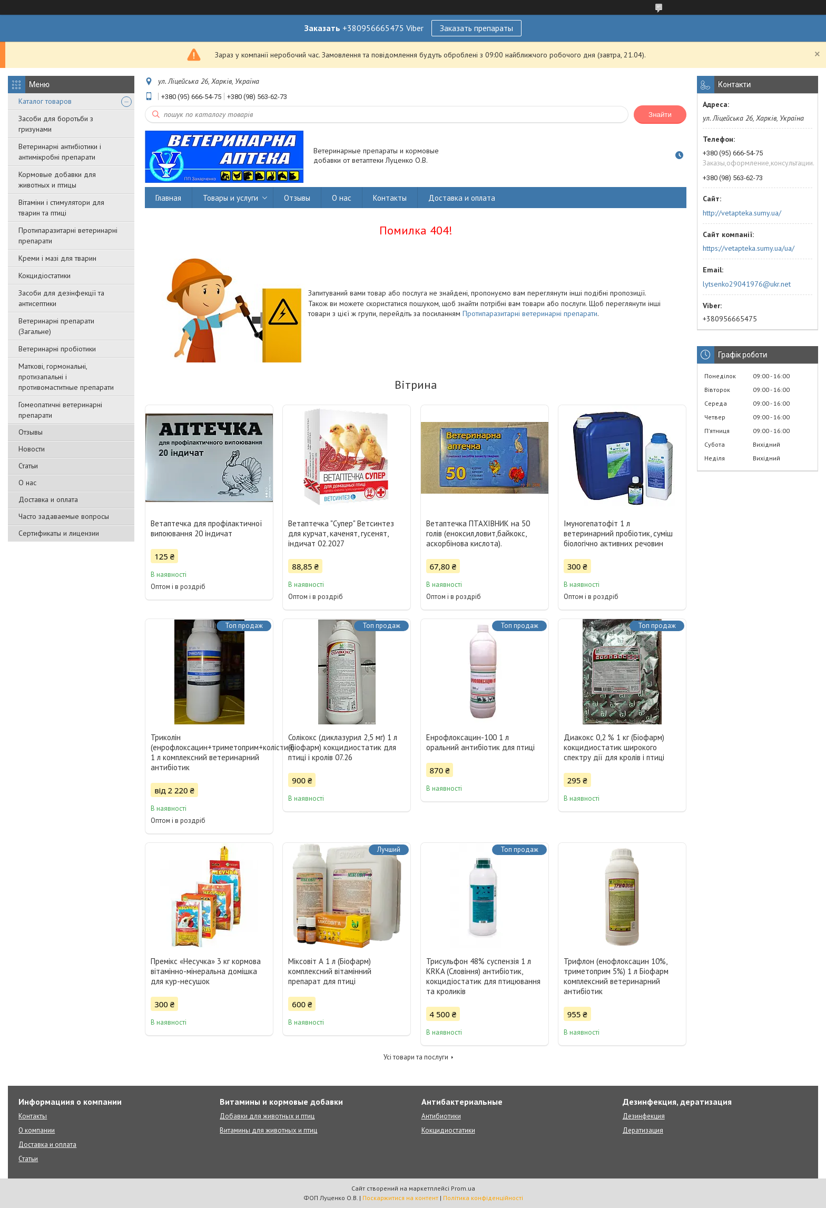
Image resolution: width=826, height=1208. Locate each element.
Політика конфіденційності (483, 1198)
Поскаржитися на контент (400, 1198)
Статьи (28, 465)
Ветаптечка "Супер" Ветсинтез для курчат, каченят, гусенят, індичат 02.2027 (341, 533)
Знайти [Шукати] (660, 115)
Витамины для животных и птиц (268, 1130)
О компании (36, 1130)
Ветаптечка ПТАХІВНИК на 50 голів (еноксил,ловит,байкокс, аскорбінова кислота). (478, 533)
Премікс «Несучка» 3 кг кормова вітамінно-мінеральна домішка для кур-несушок (206, 971)
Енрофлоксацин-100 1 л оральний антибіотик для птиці (480, 742)
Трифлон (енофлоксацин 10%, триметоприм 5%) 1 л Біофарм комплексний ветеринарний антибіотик (616, 976)
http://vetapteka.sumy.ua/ (742, 213)
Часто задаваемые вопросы (63, 516)
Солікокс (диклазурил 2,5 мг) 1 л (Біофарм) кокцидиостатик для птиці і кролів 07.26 (342, 747)
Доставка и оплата (48, 499)
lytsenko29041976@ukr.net (747, 284)
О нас (27, 482)
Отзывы (30, 432)
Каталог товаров (45, 101)
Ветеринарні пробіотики (57, 348)
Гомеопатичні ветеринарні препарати (60, 410)
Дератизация (643, 1130)
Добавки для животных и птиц (267, 1116)
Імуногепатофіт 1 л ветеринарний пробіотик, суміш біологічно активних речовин (618, 533)
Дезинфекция (644, 1116)
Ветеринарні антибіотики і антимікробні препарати (59, 152)
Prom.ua (463, 1188)
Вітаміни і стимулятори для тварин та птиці (61, 208)
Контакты (390, 198)
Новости (31, 449)
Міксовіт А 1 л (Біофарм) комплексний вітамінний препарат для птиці (329, 971)
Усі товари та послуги (416, 1057)
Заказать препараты (476, 28)
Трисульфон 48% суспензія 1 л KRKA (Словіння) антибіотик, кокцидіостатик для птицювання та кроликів (483, 976)
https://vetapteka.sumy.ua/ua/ (748, 248)
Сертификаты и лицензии (58, 533)
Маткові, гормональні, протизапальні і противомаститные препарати (66, 376)
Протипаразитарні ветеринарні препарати (67, 235)
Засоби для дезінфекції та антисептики (61, 298)
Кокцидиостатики (448, 1130)
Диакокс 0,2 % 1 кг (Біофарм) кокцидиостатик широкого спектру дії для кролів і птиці (614, 747)
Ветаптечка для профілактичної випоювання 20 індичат (206, 528)
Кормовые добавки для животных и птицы (57, 180)
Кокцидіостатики (44, 275)
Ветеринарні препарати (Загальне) (56, 326)
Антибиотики (441, 1116)
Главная (168, 198)
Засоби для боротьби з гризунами (55, 124)
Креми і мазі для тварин (57, 258)
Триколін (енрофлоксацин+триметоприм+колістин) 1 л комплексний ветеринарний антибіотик (209, 752)
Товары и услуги (230, 198)
